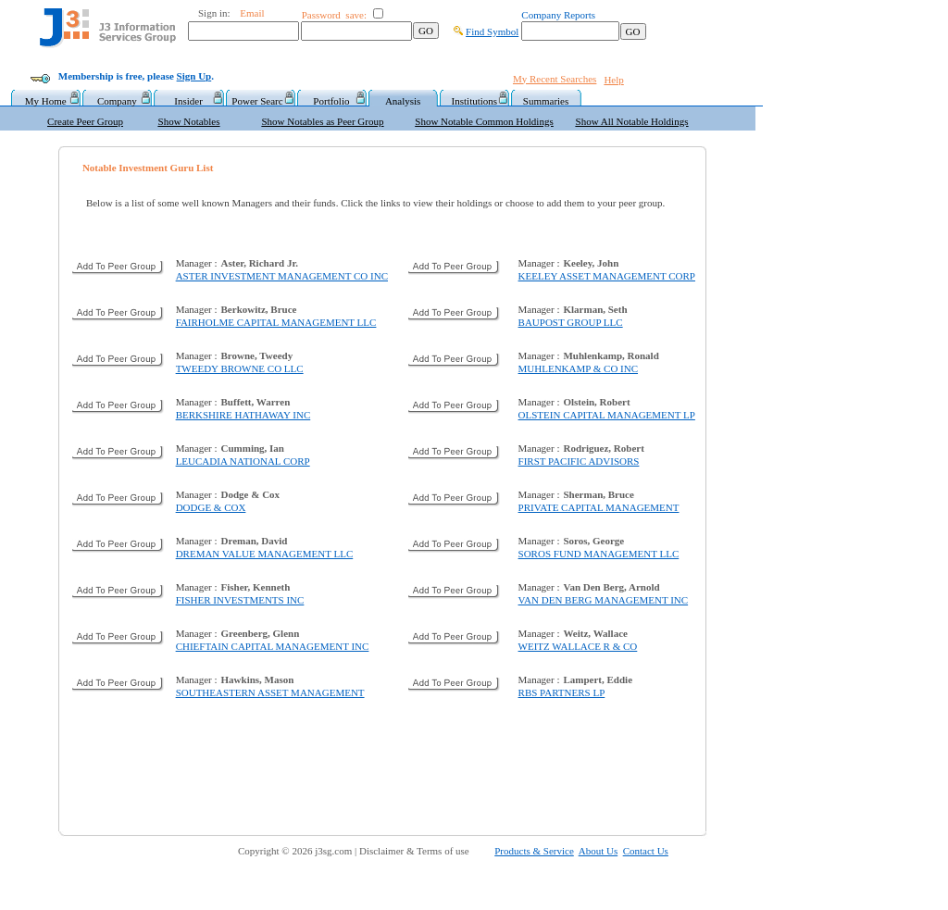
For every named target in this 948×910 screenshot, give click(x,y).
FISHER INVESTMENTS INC (240, 599)
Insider (188, 100)
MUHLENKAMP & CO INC (578, 368)
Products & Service (534, 850)
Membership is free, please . (136, 75)
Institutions (475, 100)
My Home (46, 100)
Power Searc (259, 100)
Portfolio (331, 100)
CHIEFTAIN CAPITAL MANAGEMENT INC (272, 646)
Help (613, 79)
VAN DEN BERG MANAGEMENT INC (603, 599)
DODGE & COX (211, 507)
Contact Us (645, 850)
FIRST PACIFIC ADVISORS (579, 461)
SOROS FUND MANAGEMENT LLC (599, 553)
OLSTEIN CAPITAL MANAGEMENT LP (606, 414)
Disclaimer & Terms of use (424, 850)
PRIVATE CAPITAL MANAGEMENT (599, 507)
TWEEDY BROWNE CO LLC (240, 368)
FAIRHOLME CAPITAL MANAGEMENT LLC (276, 322)
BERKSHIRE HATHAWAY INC (243, 414)
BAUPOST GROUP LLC (570, 322)
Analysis (403, 100)
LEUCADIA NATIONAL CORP (243, 461)
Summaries (546, 100)
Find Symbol (492, 31)
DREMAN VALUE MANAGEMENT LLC (265, 553)
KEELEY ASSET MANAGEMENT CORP (606, 275)
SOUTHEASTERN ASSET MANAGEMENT (270, 692)
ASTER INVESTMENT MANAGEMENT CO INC (282, 275)
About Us (598, 850)
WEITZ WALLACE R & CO (578, 646)
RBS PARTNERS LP (561, 692)
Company (117, 100)
